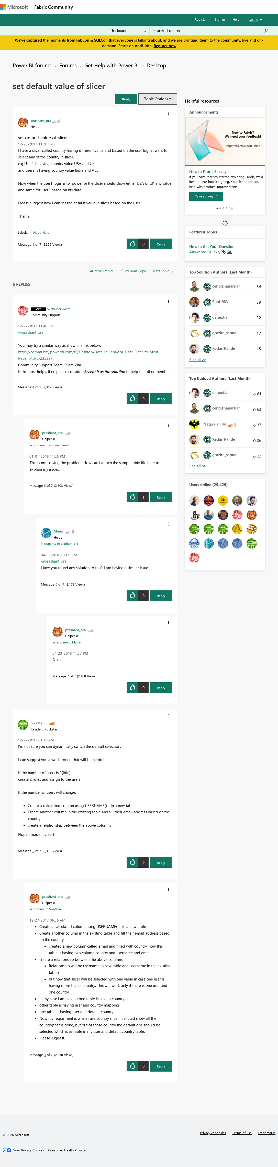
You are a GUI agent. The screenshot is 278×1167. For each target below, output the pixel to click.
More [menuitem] (191, 7)
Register (201, 19)
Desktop (156, 65)
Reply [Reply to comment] (161, 398)
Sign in (220, 19)
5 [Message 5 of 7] (45, 485)
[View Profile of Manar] (59, 530)
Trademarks (266, 1133)
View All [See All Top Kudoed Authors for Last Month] (197, 466)
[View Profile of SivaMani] (38, 722)
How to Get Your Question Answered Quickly (212, 249)
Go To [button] (253, 19)
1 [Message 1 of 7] (33, 244)
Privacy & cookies (213, 1133)
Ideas (128, 7)
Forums (84, 7)
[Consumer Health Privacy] (66, 1150)
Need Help (41, 232)
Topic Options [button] (156, 98)
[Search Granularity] (128, 30)
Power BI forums (32, 65)
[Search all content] (211, 30)
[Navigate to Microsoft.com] (14, 7)
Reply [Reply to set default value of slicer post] (161, 244)
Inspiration (107, 7)
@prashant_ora (30, 332)
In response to (49, 445)
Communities (150, 7)
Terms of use (242, 1133)
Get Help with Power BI (111, 65)
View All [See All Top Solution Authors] (197, 360)
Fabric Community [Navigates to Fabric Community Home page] (53, 7)
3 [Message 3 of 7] (45, 1054)
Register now (165, 45)
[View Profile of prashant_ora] (41, 120)
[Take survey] (206, 196)
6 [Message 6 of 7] (56, 584)
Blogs (174, 7)
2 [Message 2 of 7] (33, 851)
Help (236, 19)
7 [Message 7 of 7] (68, 676)
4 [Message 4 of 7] (33, 387)
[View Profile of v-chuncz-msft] (58, 308)
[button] (126, 99)
